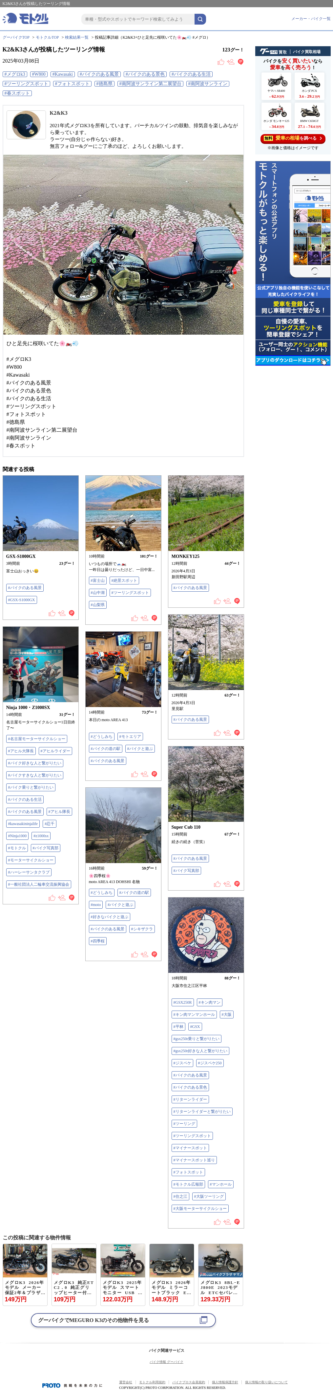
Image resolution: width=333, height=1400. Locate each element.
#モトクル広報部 (188, 1184)
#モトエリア (130, 736)
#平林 (178, 1026)
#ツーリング (184, 1123)
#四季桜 (98, 941)
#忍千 (49, 823)
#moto (96, 904)
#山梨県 (98, 604)
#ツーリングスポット (26, 83)
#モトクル (17, 848)
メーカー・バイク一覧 (311, 18)
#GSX (195, 1026)
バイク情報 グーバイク (166, 1362)
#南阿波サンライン (207, 83)
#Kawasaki (62, 74)
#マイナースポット (190, 1148)
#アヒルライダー (55, 751)
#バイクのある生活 (191, 74)
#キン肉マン (209, 1002)
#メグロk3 (15, 74)
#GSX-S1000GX (21, 600)
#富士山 (98, 580)
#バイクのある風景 (99, 74)
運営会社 (125, 1382)
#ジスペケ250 (210, 1063)
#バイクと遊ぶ (140, 748)
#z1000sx (41, 836)
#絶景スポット (124, 580)
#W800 (39, 74)
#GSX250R (183, 1002)
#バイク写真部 (45, 848)
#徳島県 (104, 83)
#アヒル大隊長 (21, 751)
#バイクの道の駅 (105, 748)
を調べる (293, 138)
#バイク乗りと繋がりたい (30, 787)
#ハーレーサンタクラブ (29, 872)
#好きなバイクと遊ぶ (109, 917)
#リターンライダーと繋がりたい (202, 1111)
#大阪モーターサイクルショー (200, 1208)
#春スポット (17, 93)
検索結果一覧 (77, 37)
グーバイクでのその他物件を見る (93, 1320)
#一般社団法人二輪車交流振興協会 (38, 884)
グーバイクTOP (16, 37)
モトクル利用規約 (152, 1382)
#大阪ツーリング (209, 1196)
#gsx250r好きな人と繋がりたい (201, 1051)
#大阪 (227, 1014)
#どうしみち (102, 736)
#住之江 (180, 1196)
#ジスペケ (182, 1063)
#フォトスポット (72, 83)
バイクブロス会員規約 (188, 1382)
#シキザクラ (142, 929)
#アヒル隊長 (59, 811)
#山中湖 (98, 592)
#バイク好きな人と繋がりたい (34, 763)
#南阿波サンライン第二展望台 (150, 83)
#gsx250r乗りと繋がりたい (197, 1038)
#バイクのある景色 (145, 74)
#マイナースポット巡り (194, 1160)
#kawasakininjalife (23, 823)
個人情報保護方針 (225, 1382)
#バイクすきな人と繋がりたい (34, 775)
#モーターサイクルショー (30, 860)
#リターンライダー (190, 1099)
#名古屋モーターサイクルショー (36, 739)
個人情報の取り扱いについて (266, 1382)
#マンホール (221, 1184)
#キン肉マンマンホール (194, 1014)
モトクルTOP (47, 37)
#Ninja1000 (17, 836)
